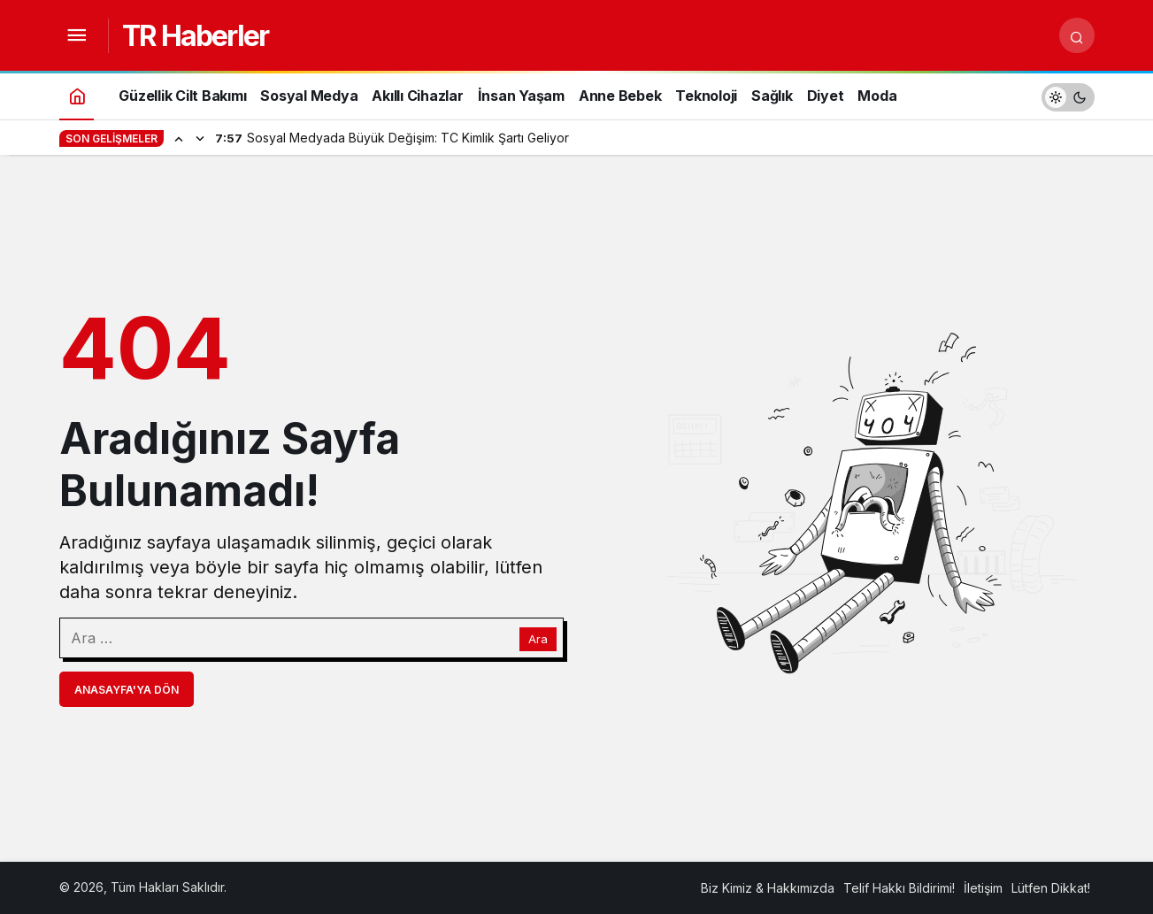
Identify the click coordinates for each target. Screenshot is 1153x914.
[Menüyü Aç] (77, 35)
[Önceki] (178, 138)
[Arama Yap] (1077, 35)
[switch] (1068, 95)
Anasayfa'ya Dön (126, 689)
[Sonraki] (200, 138)
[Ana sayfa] (77, 95)
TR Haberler (195, 36)
